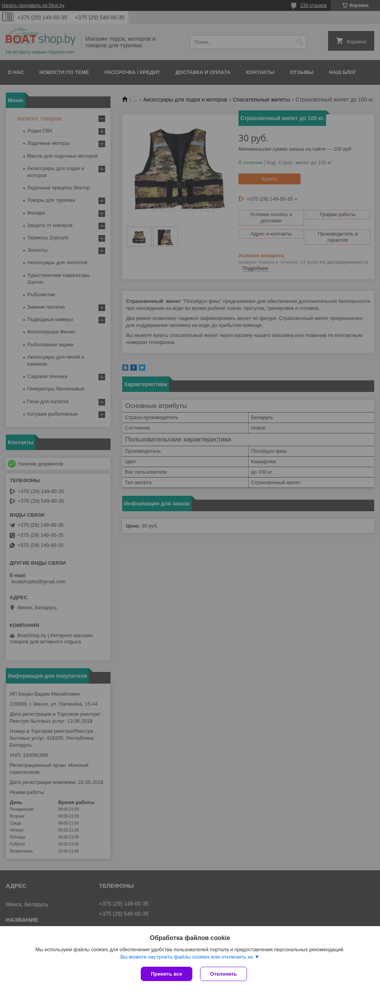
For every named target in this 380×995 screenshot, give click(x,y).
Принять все (166, 974)
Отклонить (223, 974)
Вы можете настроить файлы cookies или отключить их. (187, 957)
